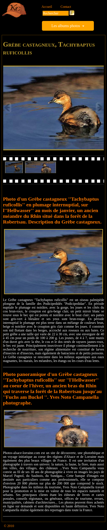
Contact (66, 6)
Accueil (47, 6)
